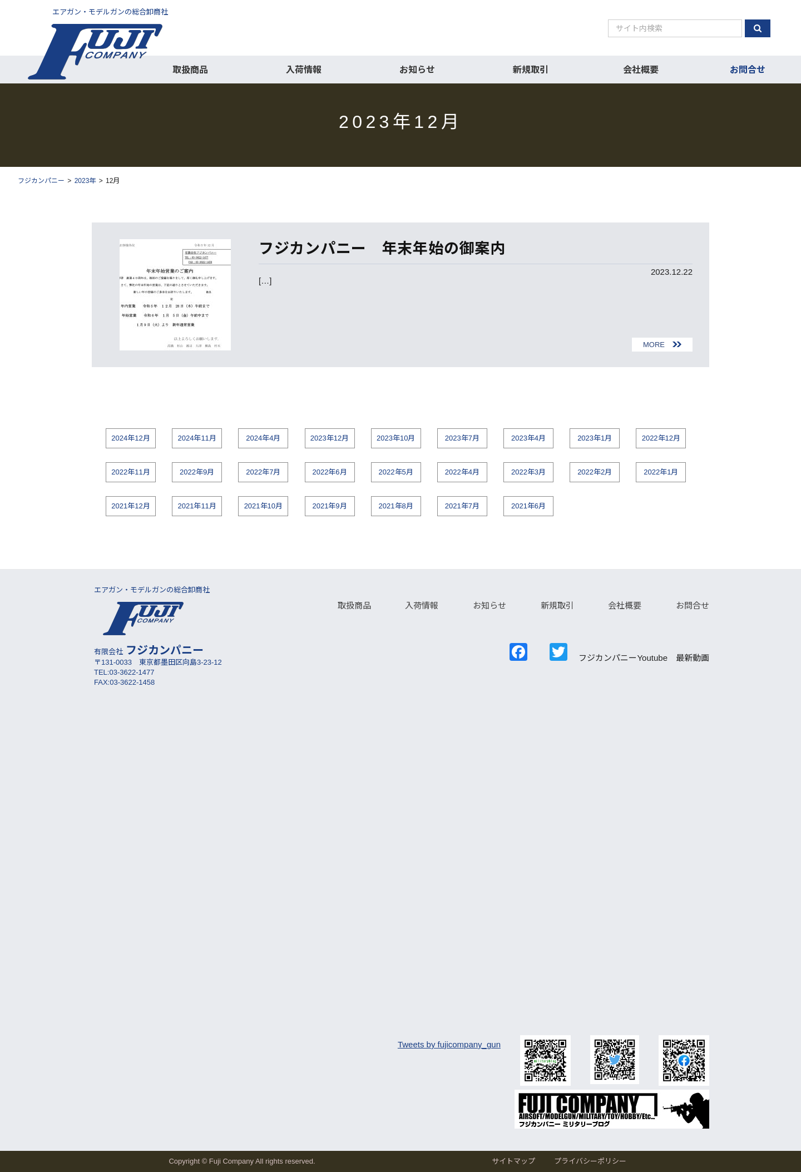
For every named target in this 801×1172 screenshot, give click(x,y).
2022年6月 (329, 472)
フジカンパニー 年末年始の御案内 (389, 248)
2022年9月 (197, 472)
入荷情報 (304, 70)
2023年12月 (329, 438)
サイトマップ (513, 1161)
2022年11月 (130, 472)
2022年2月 (594, 472)
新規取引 (530, 70)
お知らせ (417, 70)
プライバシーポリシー (590, 1161)
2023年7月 (462, 438)
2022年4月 (462, 472)
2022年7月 (263, 472)
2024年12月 (130, 438)
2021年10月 (263, 506)
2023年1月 (594, 438)
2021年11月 (196, 506)
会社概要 (641, 70)
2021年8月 (396, 506)
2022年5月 (396, 472)
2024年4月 (263, 438)
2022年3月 (528, 472)
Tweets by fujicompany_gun (449, 1044)
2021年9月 (329, 506)
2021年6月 (528, 506)
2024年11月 (196, 438)
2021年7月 (462, 506)
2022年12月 (661, 438)
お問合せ (747, 70)
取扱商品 (190, 70)
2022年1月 (661, 472)
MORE (654, 344)
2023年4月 (528, 438)
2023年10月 (396, 438)
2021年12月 (130, 506)
